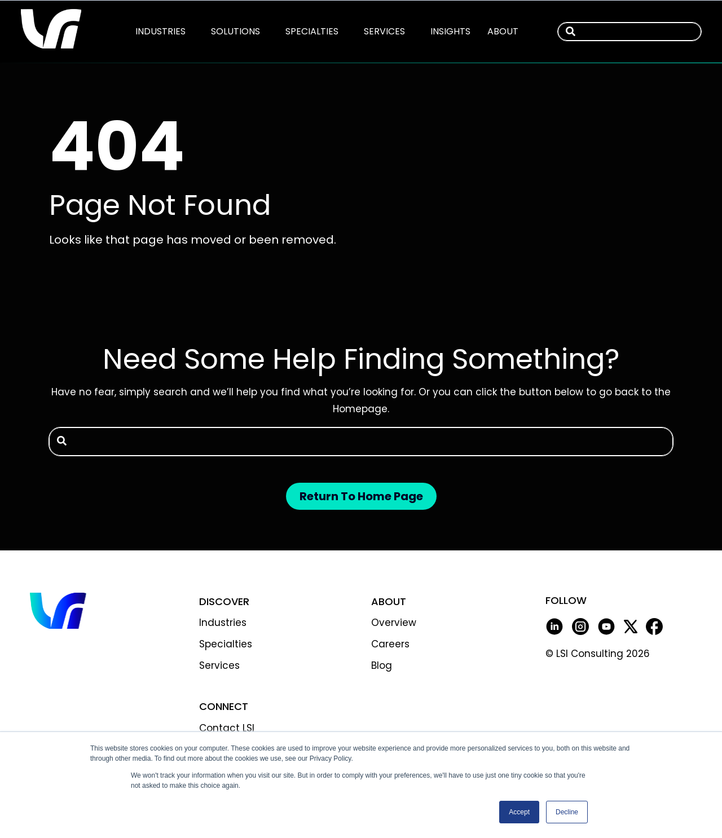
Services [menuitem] (219, 665)
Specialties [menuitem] (225, 644)
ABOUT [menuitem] (388, 601)
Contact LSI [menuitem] (226, 728)
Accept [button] (519, 812)
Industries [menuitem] (222, 622)
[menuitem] (160, 31)
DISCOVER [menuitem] (224, 601)
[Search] (688, 32)
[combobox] (629, 32)
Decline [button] (567, 812)
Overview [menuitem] (393, 622)
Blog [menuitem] (381, 665)
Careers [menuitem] (390, 644)
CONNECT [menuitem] (223, 706)
